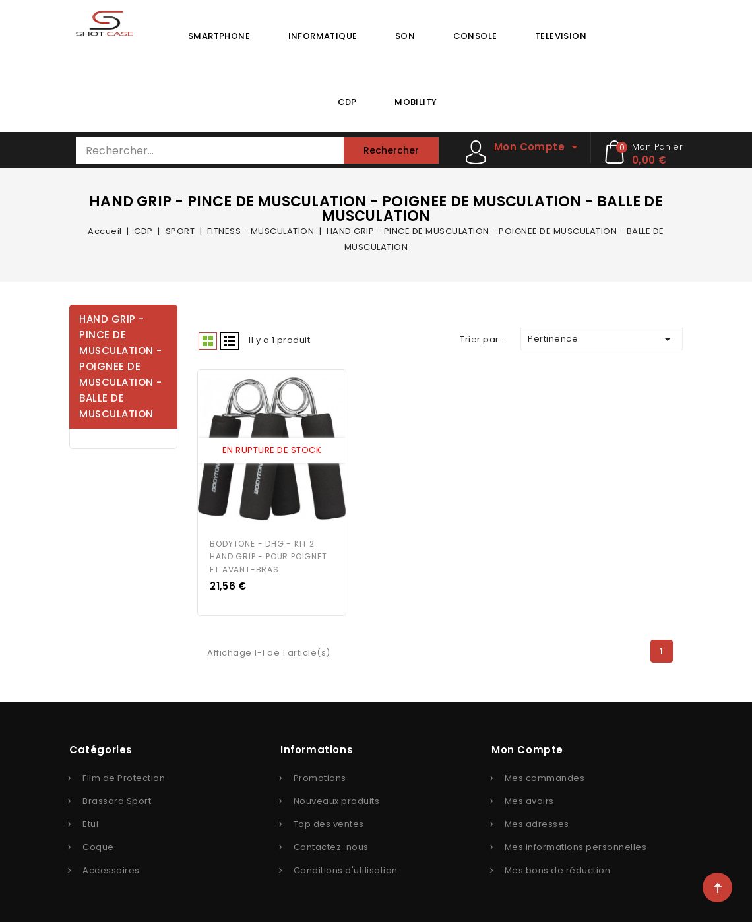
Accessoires (111, 869)
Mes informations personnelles (576, 846)
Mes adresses (537, 822)
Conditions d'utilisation (346, 869)
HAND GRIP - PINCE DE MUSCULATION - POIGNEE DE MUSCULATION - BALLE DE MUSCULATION (120, 366)
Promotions (320, 776)
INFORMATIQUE (323, 36)
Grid (207, 341)
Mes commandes (545, 776)
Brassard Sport (116, 799)
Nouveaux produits (337, 799)
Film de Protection (123, 776)
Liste (229, 341)
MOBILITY (415, 102)
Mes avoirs (529, 799)
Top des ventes (329, 822)
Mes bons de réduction (558, 869)
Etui (90, 822)
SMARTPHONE (219, 36)
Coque (98, 846)
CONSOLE (475, 36)
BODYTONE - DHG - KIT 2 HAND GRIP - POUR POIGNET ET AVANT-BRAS (268, 555)
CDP (347, 102)
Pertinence (601, 339)
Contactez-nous (331, 846)
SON (405, 36)
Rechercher (391, 150)
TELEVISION (560, 36)
